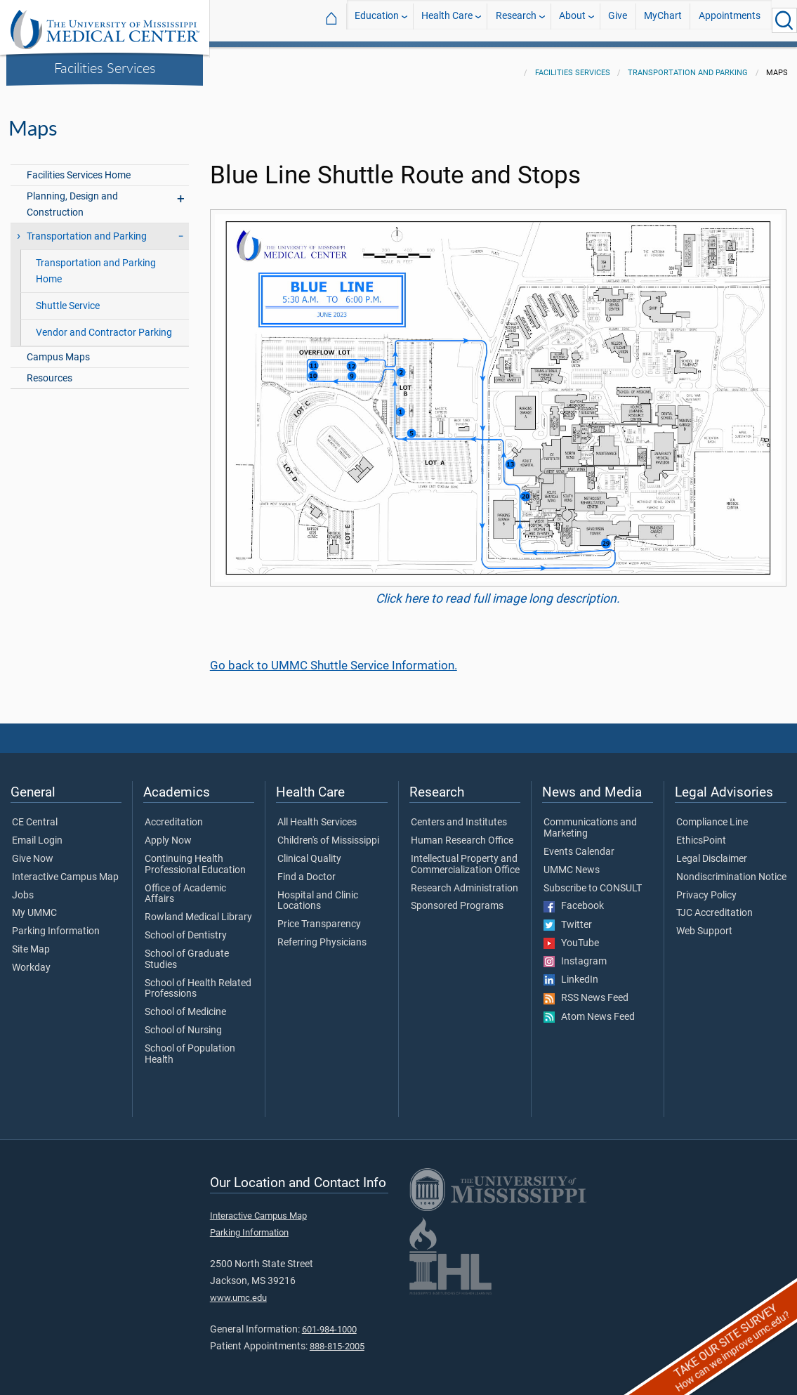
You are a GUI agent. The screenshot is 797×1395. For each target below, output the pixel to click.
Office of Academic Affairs (185, 886)
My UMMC (34, 904)
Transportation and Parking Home (96, 263)
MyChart (663, 20)
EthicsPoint (701, 832)
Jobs (23, 887)
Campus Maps (58, 349)
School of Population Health (190, 1046)
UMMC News (572, 861)
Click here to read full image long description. (498, 590)
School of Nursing (183, 1022)
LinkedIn (571, 971)
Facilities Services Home (79, 167)
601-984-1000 (329, 1321)
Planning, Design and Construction (72, 196)
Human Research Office (462, 832)
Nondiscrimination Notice (731, 869)
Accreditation (174, 814)
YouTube (571, 935)
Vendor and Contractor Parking (104, 324)
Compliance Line (712, 814)
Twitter (568, 916)
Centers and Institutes (459, 814)
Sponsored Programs (457, 897)
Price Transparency (319, 916)
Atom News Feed (589, 1008)
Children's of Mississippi (328, 832)
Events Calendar (579, 843)
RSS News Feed (586, 989)
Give (617, 20)
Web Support (704, 923)
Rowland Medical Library (198, 909)
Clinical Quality (309, 850)
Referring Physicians (322, 934)
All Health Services (317, 814)
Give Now (32, 850)
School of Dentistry (186, 927)
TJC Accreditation (714, 904)
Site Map (31, 941)
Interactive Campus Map (65, 869)
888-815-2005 (337, 1337)
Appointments (729, 20)
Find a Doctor (306, 869)
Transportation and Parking (688, 64)
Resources (49, 370)
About (572, 20)
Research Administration (464, 880)
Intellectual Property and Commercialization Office (465, 856)
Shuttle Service (68, 297)
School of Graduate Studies (187, 951)
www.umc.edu (238, 1289)
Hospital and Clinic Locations (317, 893)
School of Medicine (185, 1003)
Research (516, 20)
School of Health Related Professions (198, 980)
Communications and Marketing (590, 819)
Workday (31, 959)
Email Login (37, 832)
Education (377, 20)
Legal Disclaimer (711, 850)
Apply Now (168, 832)
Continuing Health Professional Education (195, 856)
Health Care (447, 20)
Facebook (574, 897)
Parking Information (56, 923)
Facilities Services (105, 67)
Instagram (575, 953)
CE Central (35, 814)
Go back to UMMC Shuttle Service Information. (333, 657)
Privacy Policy (706, 887)
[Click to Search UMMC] (784, 20)
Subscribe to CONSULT (593, 880)
